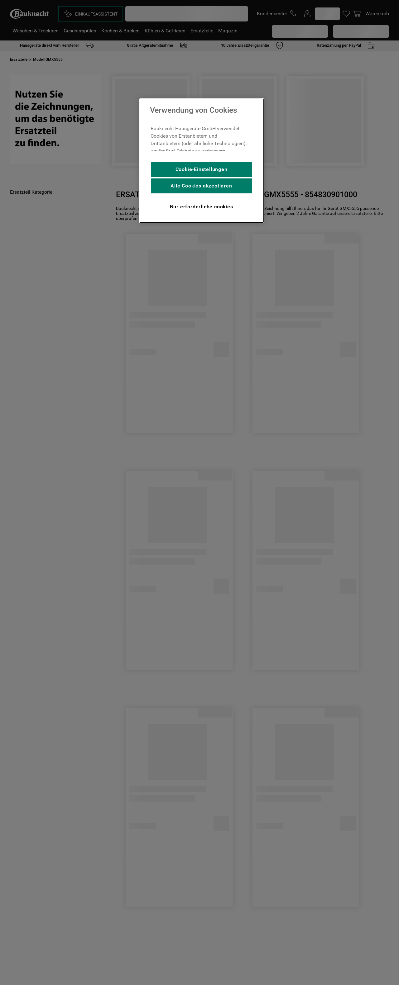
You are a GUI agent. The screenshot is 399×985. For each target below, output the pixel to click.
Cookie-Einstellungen (201, 169)
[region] (201, 160)
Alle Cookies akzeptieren (201, 186)
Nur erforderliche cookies (201, 207)
